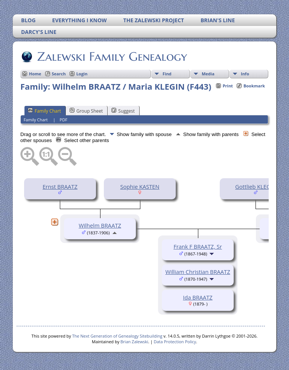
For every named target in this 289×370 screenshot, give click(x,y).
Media (208, 73)
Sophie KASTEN (139, 186)
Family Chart (44, 110)
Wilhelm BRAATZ (100, 225)
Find (167, 73)
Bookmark (254, 86)
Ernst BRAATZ (60, 186)
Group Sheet (86, 110)
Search (59, 73)
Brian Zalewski (134, 341)
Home (35, 73)
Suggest (123, 110)
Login (82, 73)
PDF (63, 119)
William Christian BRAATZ (197, 271)
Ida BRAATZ (198, 297)
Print (228, 86)
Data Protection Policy (175, 341)
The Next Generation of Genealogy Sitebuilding (117, 336)
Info (245, 73)
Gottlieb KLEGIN (255, 186)
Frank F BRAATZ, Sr (197, 246)
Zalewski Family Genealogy (111, 56)
